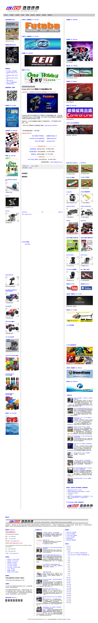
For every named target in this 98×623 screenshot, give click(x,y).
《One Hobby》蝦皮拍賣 (12, 565)
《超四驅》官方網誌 (11, 570)
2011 (68, 599)
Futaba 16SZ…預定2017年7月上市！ (50, 588)
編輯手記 (38, 15)
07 (68, 564)
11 (68, 557)
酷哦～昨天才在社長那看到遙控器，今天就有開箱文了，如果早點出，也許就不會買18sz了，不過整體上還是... (80, 497)
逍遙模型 (33, 154)
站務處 (27, 15)
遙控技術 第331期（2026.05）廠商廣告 (82, 452)
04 (68, 569)
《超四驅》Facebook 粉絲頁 (12, 571)
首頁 (42, 212)
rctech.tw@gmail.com (56, 162)
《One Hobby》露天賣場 (12, 564)
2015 (68, 591)
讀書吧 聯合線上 (51, 136)
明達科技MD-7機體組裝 (71, 540)
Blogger (68, 619)
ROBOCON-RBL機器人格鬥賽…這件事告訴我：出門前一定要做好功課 (83, 468)
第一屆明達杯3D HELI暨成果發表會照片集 (51, 564)
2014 (68, 593)
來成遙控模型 (33, 151)
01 (68, 575)
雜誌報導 (50, 15)
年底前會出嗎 (70, 493)
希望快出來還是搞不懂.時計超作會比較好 (76, 491)
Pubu (37, 141)
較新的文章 (24, 212)
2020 (68, 582)
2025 (68, 548)
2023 (68, 577)
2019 (68, 584)
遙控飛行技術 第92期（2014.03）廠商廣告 (82, 478)
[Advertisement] (42, 228)
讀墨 (48, 138)
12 (68, 551)
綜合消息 (32, 15)
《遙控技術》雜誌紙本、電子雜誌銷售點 (82, 460)
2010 (68, 600)
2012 (68, 597)
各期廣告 (12, 15)
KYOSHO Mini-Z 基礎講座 (71, 535)
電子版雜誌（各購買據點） (12, 71)
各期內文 (6, 15)
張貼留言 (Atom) (28, 214)
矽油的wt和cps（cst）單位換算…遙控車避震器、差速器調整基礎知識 (52, 608)
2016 (68, 590)
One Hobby (31, 159)
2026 (68, 546)
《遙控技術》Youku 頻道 (12, 562)
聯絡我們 (44, 15)
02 (68, 573)
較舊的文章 (60, 212)
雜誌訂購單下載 (10, 80)
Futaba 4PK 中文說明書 (71, 532)
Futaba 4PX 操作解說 (70, 533)
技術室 (22, 15)
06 (68, 566)
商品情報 (17, 15)
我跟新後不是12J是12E (72, 490)
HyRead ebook (34, 138)
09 (68, 560)
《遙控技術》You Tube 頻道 (12, 561)
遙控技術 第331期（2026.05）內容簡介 (82, 426)
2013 (68, 595)
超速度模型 (33, 149)
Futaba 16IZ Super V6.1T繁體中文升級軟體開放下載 (78, 554)
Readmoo (53, 138)
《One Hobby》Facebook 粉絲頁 (13, 567)
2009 (68, 602)
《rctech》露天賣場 (11, 568)
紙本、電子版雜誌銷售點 (12, 82)
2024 (68, 549)
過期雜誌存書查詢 (10, 83)
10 (68, 558)
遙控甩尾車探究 (69, 538)
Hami (34, 136)
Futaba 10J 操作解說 (70, 537)
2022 (68, 579)
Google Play (50, 141)
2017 (68, 588)
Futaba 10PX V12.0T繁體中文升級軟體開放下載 (77, 552)
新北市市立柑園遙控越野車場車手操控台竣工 (83, 408)
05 (68, 567)
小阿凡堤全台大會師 (47, 571)
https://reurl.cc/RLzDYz (51, 125)
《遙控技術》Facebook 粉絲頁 (13, 559)
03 (68, 571)
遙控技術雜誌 (27, 244)
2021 (68, 581)
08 (68, 562)
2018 (68, 586)
